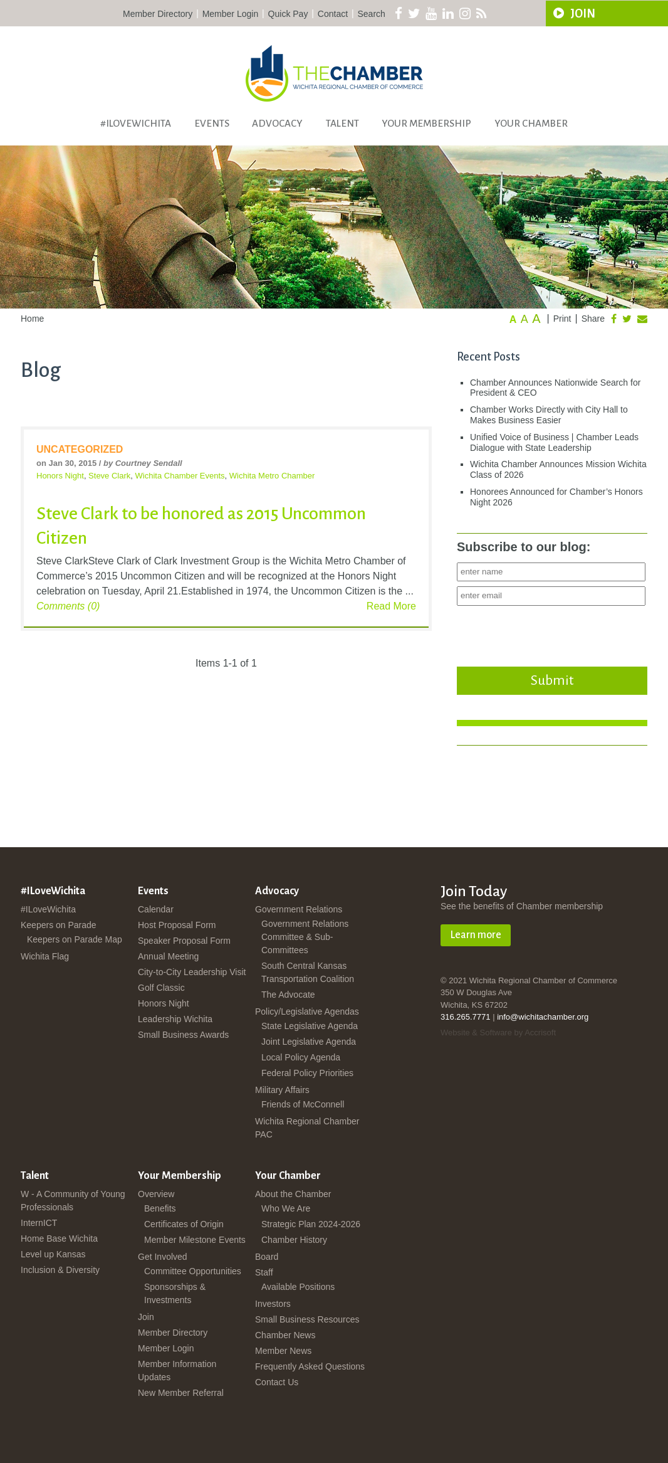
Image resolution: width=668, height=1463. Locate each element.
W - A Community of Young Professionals (73, 1200)
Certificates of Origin (184, 1224)
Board (266, 1257)
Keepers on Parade (59, 925)
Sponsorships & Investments (175, 1293)
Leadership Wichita (175, 1019)
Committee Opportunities (192, 1271)
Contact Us (276, 1382)
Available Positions (298, 1287)
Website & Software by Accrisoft (498, 1032)
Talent (342, 123)
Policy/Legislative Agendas (307, 1011)
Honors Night (60, 475)
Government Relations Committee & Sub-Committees (304, 937)
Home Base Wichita (59, 1238)
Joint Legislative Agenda (308, 1042)
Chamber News (285, 1335)
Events (211, 123)
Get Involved (162, 1257)
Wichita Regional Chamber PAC (307, 1127)
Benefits (160, 1208)
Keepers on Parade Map (74, 939)
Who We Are (285, 1208)
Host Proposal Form (177, 925)
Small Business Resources (307, 1319)
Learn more (475, 935)
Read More (391, 606)
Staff (264, 1272)
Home (32, 319)
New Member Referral (181, 1393)
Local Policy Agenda (300, 1057)
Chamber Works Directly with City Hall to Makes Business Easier (549, 414)
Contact (333, 14)
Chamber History (294, 1240)
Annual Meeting (168, 956)
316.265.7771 (466, 1017)
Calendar (156, 909)
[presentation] (552, 632)
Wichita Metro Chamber (272, 475)
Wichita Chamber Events (180, 475)
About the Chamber (293, 1194)
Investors (273, 1304)
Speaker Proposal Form (184, 941)
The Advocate (288, 995)
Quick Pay (288, 14)
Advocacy (277, 123)
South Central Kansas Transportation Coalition (307, 972)
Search (371, 14)
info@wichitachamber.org (542, 1017)
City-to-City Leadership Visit (192, 972)
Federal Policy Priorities (307, 1073)
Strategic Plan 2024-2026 (310, 1224)
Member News (283, 1351)
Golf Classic (161, 988)
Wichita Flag (45, 956)
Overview (156, 1194)
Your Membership (426, 123)
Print (562, 319)
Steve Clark (109, 475)
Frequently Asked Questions (310, 1366)
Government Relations (298, 909)
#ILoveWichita (135, 123)
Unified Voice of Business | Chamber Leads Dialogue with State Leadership (554, 442)
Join (146, 1317)
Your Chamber (531, 123)
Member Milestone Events (195, 1240)
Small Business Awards (183, 1035)
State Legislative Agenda (309, 1026)
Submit (552, 680)
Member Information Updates (177, 1370)
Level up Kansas (53, 1254)
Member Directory (157, 14)
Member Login (230, 14)
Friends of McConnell (302, 1104)
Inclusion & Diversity (60, 1270)
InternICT (39, 1223)
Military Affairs (282, 1090)
